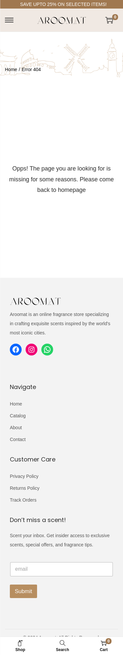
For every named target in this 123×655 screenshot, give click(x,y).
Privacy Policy (24, 476)
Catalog (18, 415)
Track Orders (23, 500)
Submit (23, 591)
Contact (18, 439)
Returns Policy (24, 488)
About (16, 427)
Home (11, 69)
